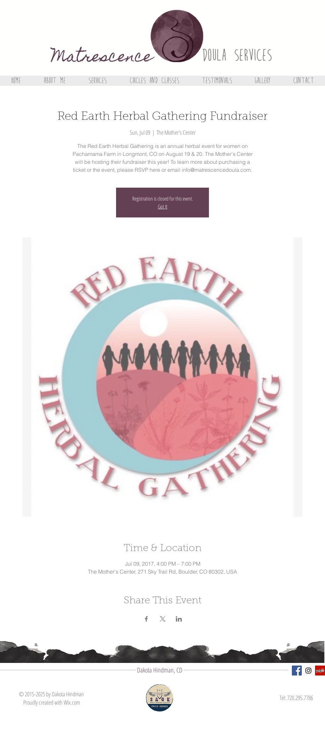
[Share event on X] (163, 619)
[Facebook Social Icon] (297, 670)
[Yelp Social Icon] (320, 670)
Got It (162, 206)
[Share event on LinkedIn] (179, 619)
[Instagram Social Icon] (308, 670)
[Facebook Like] (299, 718)
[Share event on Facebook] (146, 619)
